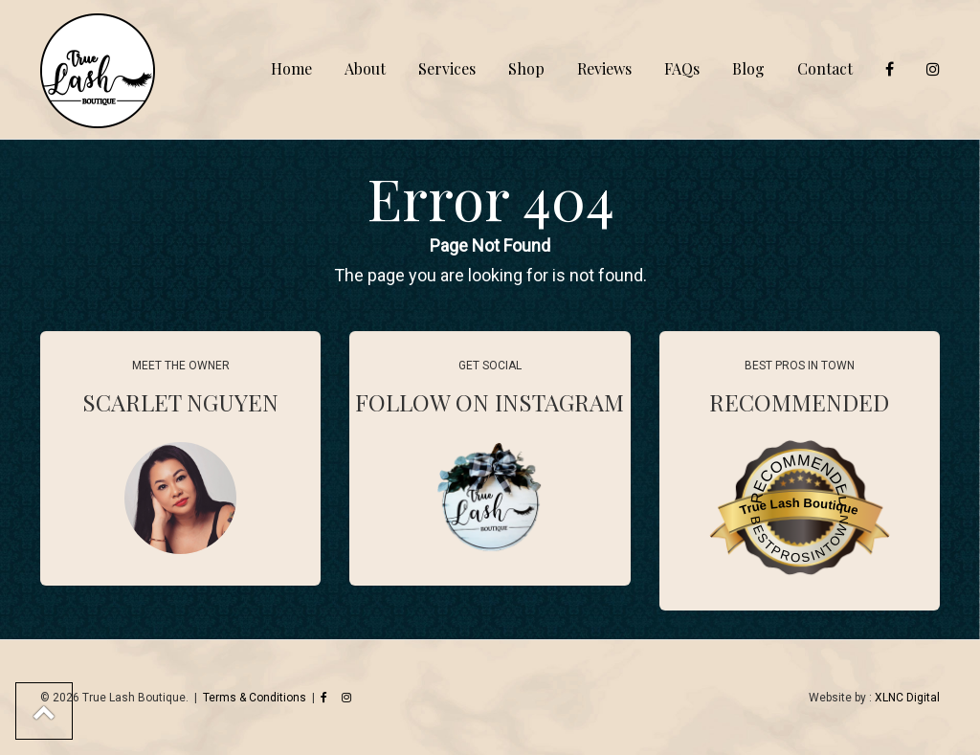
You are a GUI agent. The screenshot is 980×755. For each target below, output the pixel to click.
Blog (748, 68)
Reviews (604, 68)
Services (447, 68)
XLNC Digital (907, 697)
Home (291, 68)
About (365, 68)
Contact (825, 68)
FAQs (682, 68)
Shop (526, 68)
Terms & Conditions (254, 697)
